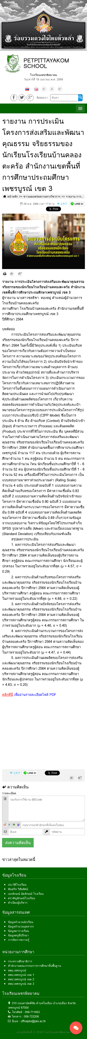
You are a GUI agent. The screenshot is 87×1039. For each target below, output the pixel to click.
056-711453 (32, 1012)
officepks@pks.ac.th (33, 1021)
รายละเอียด (9, 793)
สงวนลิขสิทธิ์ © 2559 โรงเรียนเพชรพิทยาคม (43, 1032)
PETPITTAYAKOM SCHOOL (46, 63)
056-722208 (31, 1016)
